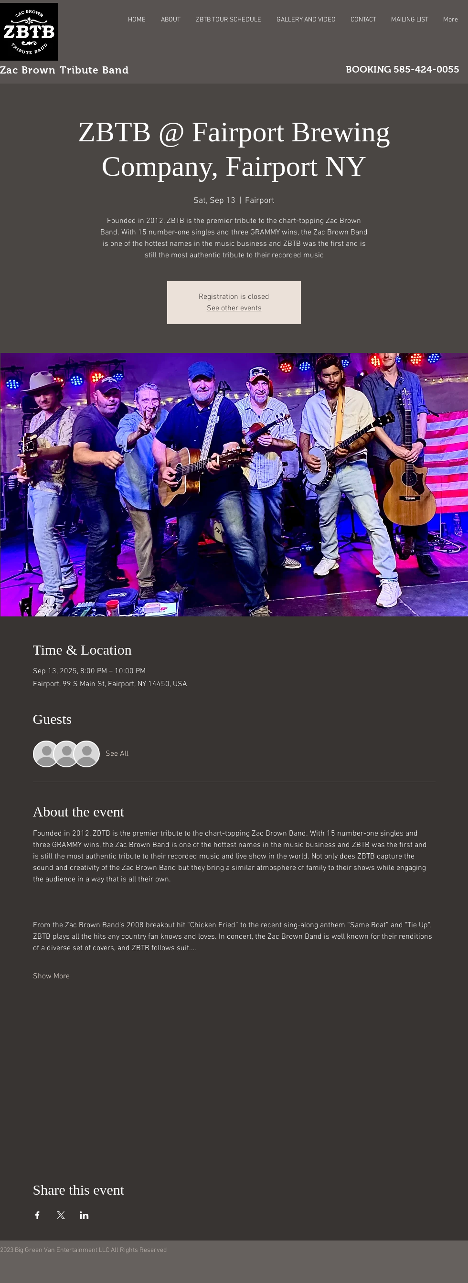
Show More (51, 976)
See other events (234, 308)
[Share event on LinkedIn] (84, 1215)
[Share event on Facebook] (37, 1215)
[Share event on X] (60, 1215)
